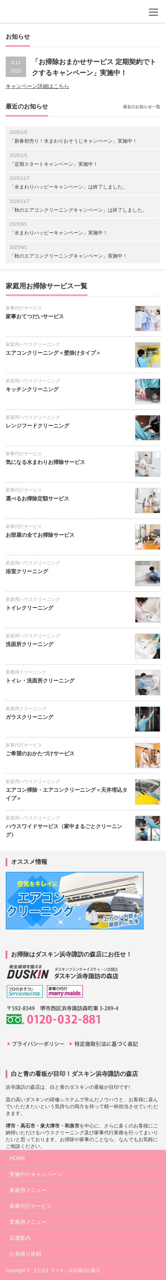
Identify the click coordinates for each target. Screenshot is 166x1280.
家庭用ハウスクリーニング (33, 344)
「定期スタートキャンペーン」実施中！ (53, 164)
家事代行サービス (24, 308)
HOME (17, 1158)
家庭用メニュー (28, 1190)
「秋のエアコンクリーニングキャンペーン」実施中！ (68, 256)
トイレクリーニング (29, 608)
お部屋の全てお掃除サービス (40, 535)
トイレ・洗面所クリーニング (40, 681)
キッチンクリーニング (32, 389)
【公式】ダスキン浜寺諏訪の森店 (66, 1270)
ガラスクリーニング (29, 717)
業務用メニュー (28, 1222)
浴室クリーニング (27, 571)
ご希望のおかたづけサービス (40, 753)
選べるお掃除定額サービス (37, 498)
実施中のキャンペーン (35, 1174)
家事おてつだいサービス (35, 316)
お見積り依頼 (25, 1254)
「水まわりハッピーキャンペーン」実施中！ (58, 233)
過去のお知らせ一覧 (141, 106)
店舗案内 (20, 1238)
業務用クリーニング (26, 672)
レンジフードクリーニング (37, 426)
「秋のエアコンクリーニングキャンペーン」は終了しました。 (78, 210)
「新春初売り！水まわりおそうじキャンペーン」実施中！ (73, 141)
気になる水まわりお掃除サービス (45, 462)
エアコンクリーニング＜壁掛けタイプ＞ (53, 353)
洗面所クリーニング (29, 644)
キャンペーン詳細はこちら (37, 86)
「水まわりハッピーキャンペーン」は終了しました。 (68, 187)
